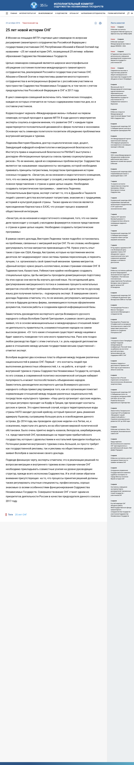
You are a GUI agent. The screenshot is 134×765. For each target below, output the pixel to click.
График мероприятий (116, 13)
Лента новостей (118, 23)
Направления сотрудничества (93, 13)
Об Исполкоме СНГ (45, 13)
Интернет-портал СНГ (27, 13)
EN (132, 13)
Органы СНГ (74, 13)
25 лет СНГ (21, 514)
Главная (13, 13)
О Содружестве (61, 13)
